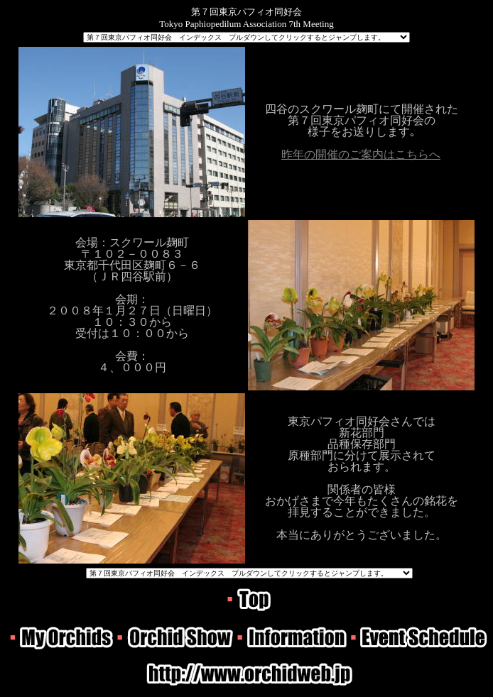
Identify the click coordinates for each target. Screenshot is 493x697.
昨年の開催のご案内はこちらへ (360, 154)
